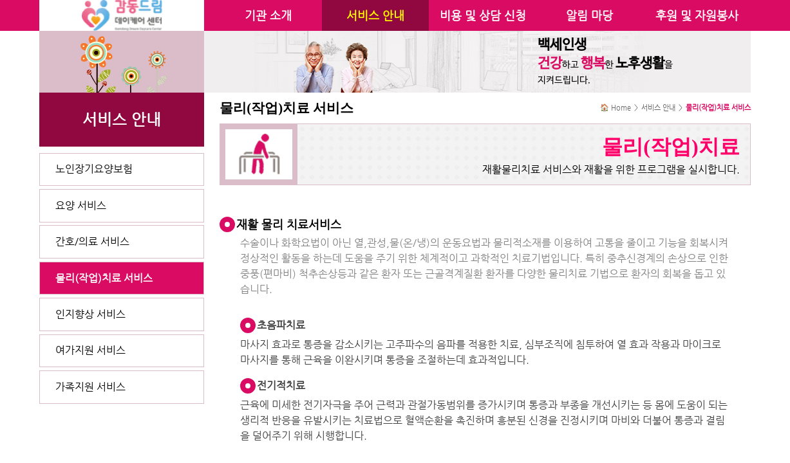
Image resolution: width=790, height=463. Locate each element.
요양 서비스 (80, 205)
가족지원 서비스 (90, 387)
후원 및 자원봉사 (696, 15)
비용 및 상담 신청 (483, 15)
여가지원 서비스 (90, 350)
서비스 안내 (375, 15)
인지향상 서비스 (90, 314)
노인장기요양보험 (94, 169)
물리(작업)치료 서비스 (104, 278)
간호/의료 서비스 (92, 241)
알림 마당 (589, 15)
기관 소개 (268, 15)
